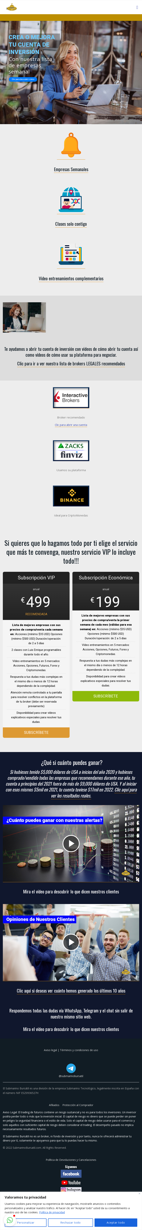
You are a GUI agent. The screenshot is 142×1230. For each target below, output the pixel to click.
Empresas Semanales (71, 169)
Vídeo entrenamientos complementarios (71, 278)
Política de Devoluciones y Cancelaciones (71, 1160)
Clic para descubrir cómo (23, 79)
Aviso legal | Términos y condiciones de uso (71, 1050)
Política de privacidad (52, 1212)
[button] (10, 1220)
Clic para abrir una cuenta (71, 425)
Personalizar (25, 1222)
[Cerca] (139, 1193)
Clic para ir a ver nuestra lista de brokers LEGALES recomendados (71, 363)
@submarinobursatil (71, 1076)
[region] (71, 1211)
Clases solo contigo (71, 223)
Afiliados (54, 1105)
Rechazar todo (70, 1222)
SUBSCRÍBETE (36, 732)
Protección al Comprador (77, 1105)
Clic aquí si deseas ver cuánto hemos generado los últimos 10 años (71, 990)
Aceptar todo (116, 1222)
